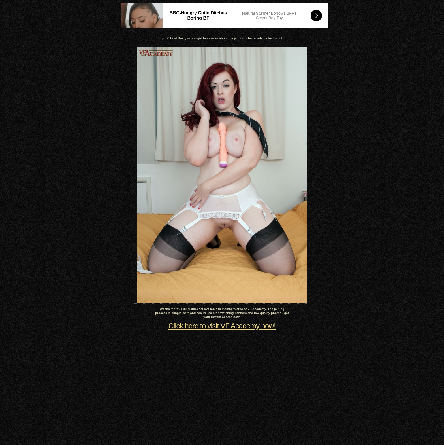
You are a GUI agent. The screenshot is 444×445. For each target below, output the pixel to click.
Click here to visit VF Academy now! (222, 326)
